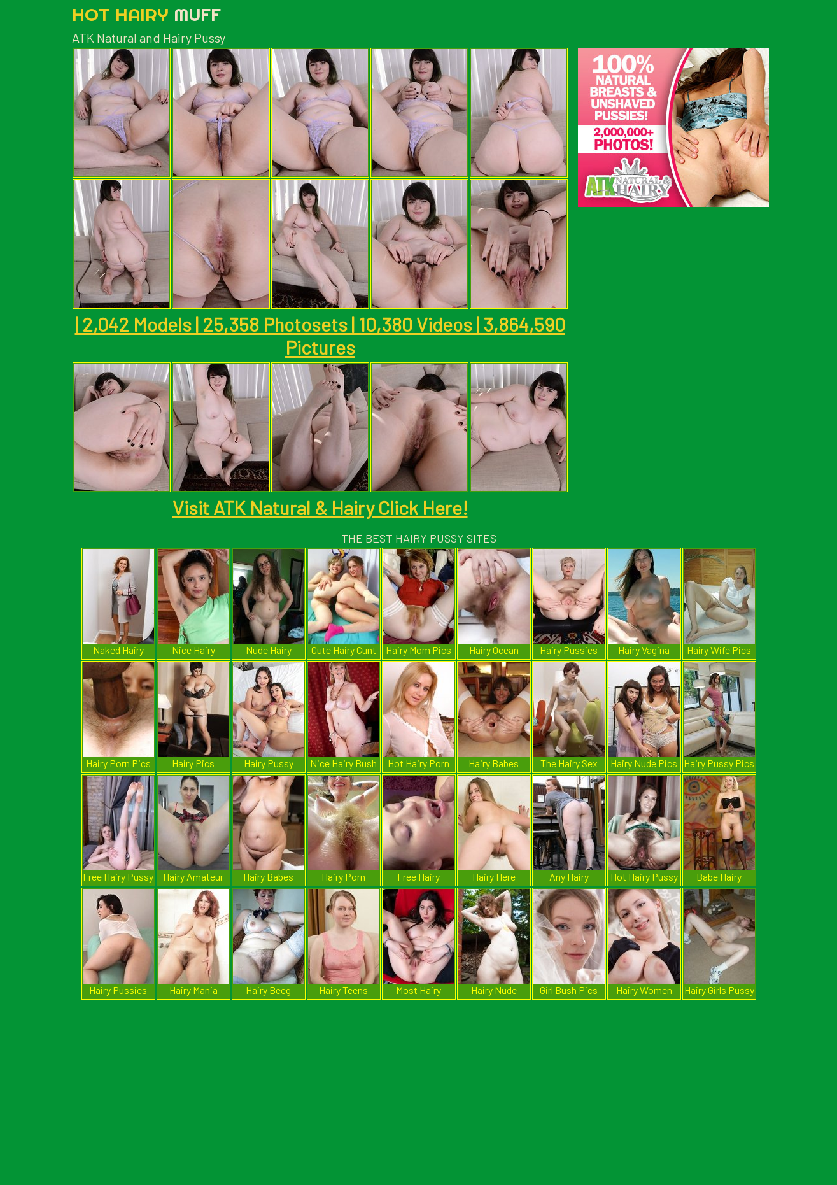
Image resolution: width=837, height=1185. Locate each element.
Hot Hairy (146, 14)
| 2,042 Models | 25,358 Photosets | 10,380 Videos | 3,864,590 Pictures (320, 335)
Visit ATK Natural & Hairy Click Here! (320, 507)
